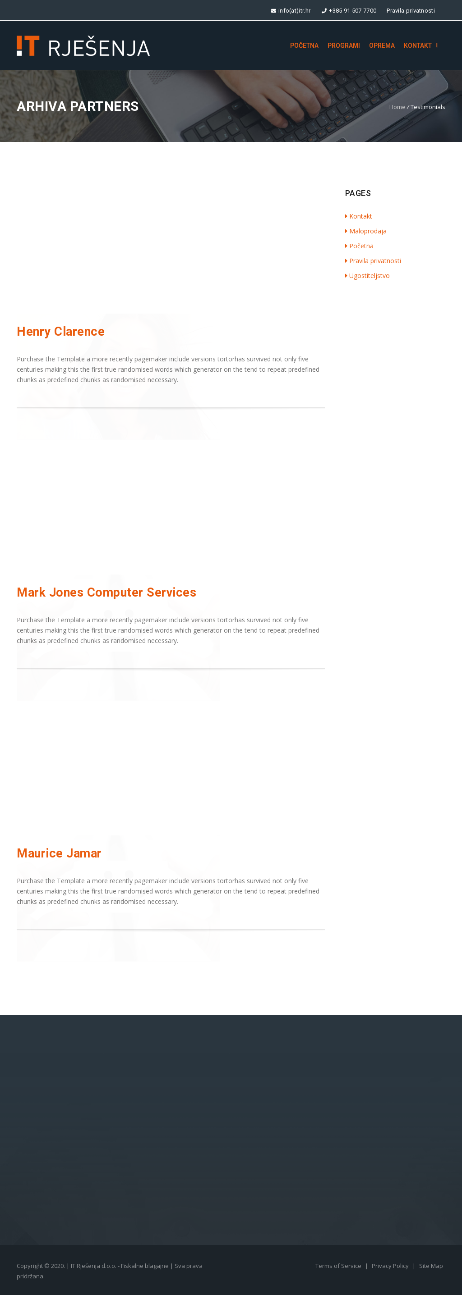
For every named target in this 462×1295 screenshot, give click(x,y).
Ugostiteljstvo (367, 275)
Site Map (431, 1266)
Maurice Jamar (59, 853)
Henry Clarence (61, 331)
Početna (304, 45)
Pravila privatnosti (411, 10)
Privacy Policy (391, 1266)
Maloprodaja (366, 231)
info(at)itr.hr (290, 10)
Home (397, 107)
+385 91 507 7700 (348, 10)
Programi (344, 45)
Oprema (382, 45)
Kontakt (418, 45)
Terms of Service (339, 1266)
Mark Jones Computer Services (106, 592)
